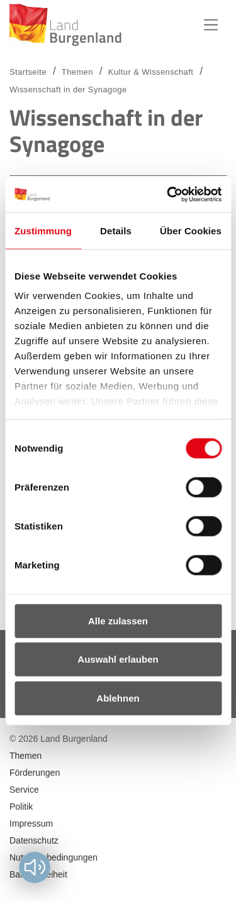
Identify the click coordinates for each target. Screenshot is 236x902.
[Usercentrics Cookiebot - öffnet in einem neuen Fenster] (168, 195)
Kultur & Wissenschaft (150, 72)
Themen (77, 72)
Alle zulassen (118, 620)
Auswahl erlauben (117, 659)
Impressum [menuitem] (31, 823)
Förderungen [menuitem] (34, 773)
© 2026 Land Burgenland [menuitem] (58, 739)
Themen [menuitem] (25, 756)
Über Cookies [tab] (191, 230)
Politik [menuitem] (21, 806)
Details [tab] (116, 230)
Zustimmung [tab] (43, 230)
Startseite (28, 72)
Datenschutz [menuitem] (34, 840)
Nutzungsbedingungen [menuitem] (53, 857)
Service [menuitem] (24, 790)
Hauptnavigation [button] (210, 25)
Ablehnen (117, 697)
